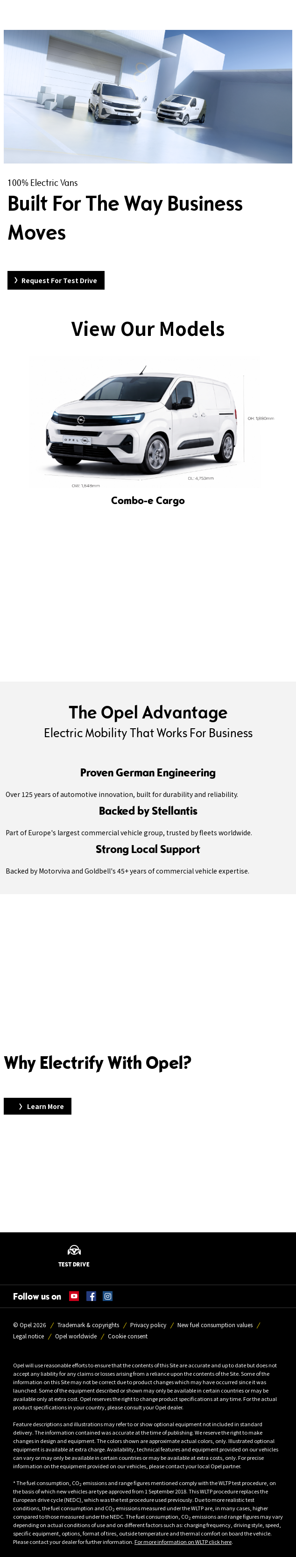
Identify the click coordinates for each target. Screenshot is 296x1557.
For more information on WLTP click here (183, 1541)
